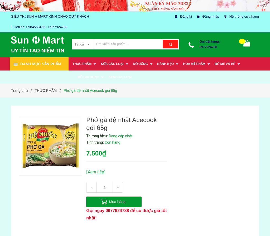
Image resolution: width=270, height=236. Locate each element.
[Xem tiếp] (95, 172)
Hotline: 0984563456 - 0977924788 (41, 27)
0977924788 (208, 47)
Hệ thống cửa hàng (244, 16)
